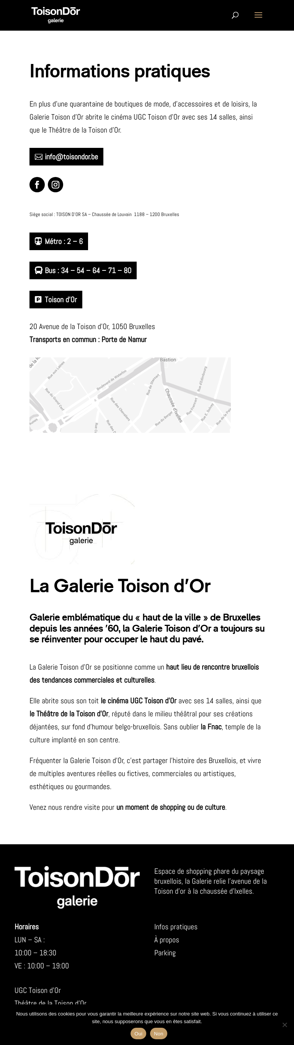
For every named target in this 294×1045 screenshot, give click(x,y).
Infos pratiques (176, 927)
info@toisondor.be (71, 157)
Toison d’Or (61, 300)
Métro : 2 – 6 (64, 241)
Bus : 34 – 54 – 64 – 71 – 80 (88, 270)
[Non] (284, 1025)
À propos (166, 940)
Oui (138, 1034)
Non (158, 1034)
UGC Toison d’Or (38, 990)
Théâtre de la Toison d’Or (51, 1003)
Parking (165, 953)
